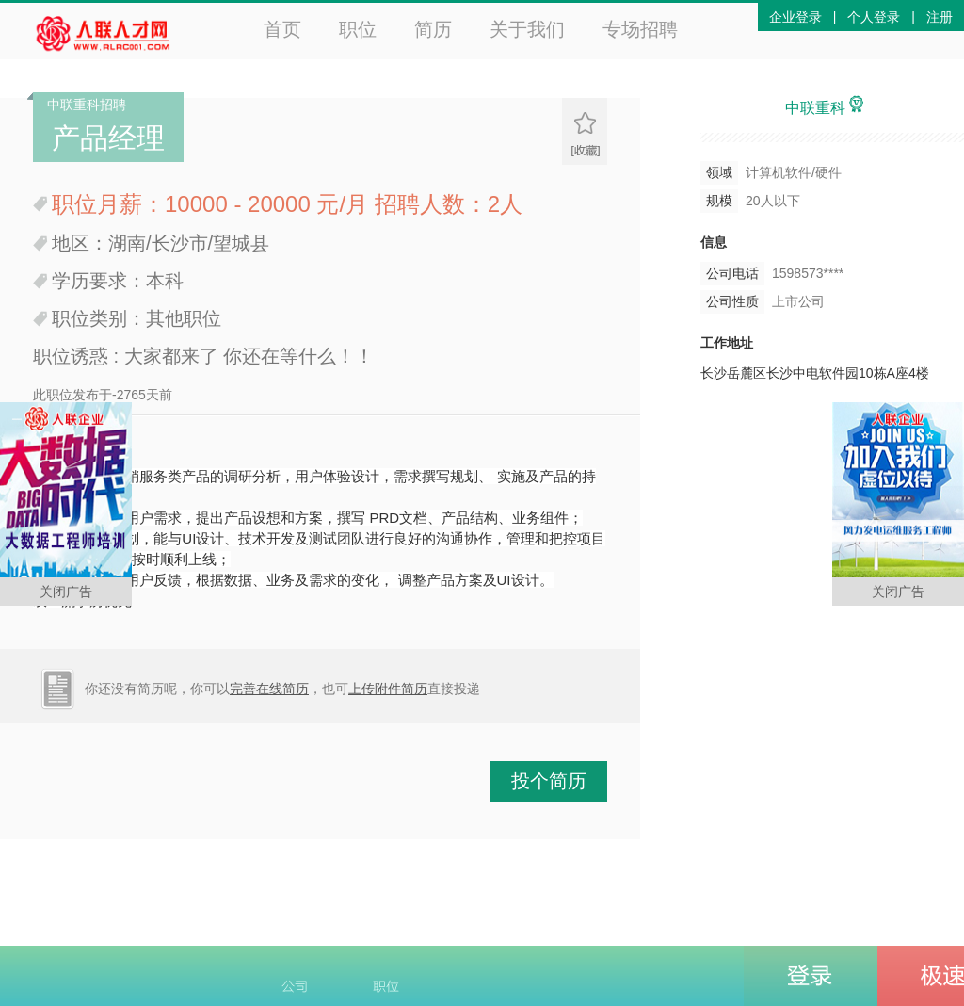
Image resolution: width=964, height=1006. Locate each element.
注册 (939, 16)
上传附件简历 (387, 688)
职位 (358, 29)
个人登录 (873, 16)
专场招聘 (640, 29)
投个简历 (548, 781)
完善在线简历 (269, 688)
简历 (433, 29)
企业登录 (795, 16)
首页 (282, 29)
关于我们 (527, 29)
